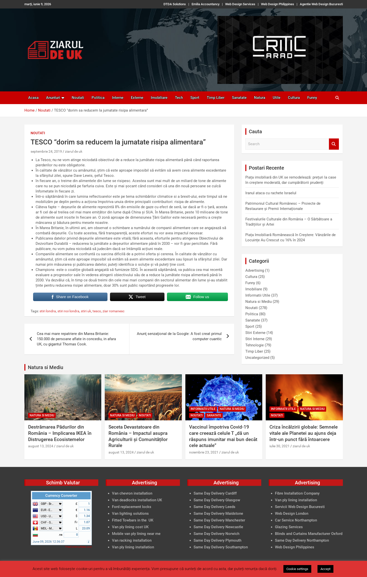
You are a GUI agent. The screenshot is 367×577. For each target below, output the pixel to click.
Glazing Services (289, 527)
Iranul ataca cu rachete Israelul (270, 193)
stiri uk (86, 311)
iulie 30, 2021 (279, 446)
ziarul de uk (73, 151)
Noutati (78, 97)
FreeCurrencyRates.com (78, 546)
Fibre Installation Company (297, 493)
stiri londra (48, 311)
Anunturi (53, 97)
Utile (276, 97)
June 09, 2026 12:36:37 (48, 541)
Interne (117, 97)
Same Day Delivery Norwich (216, 533)
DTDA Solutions (174, 4)
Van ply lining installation (296, 500)
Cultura (294, 97)
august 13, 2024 (40, 446)
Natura (259, 97)
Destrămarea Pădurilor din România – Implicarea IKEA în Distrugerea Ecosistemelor (60, 433)
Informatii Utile (257, 295)
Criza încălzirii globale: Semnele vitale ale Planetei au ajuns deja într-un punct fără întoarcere (303, 433)
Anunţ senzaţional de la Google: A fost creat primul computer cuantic (179, 336)
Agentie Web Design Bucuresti (321, 4)
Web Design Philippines (277, 4)
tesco (97, 311)
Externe (137, 97)
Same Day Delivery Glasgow (217, 500)
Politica (98, 97)
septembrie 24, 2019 (46, 151)
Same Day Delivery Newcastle (218, 527)
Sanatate (239, 97)
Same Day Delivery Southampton (221, 547)
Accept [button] (325, 569)
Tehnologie (254, 345)
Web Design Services (240, 4)
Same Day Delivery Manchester (219, 520)
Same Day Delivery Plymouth (217, 540)
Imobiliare (159, 97)
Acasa (33, 97)
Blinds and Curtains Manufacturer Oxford (308, 533)
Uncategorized (257, 357)
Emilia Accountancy (205, 4)
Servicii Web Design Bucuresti (300, 507)
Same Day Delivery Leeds (214, 507)
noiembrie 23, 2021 (203, 452)
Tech (179, 97)
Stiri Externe (255, 332)
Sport (194, 97)
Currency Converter (61, 495)
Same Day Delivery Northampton (302, 540)
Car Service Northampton (296, 520)
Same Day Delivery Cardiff (215, 493)
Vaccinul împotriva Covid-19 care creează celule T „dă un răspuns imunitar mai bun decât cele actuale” (223, 436)
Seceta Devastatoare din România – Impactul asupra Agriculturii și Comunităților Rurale (138, 436)
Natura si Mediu (258, 301)
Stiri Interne (254, 339)
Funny (312, 97)
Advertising (254, 270)
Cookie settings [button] (297, 569)
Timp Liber (215, 97)
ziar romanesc (113, 311)
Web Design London (291, 513)
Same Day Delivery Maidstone (218, 513)
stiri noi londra (68, 311)
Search (334, 144)
